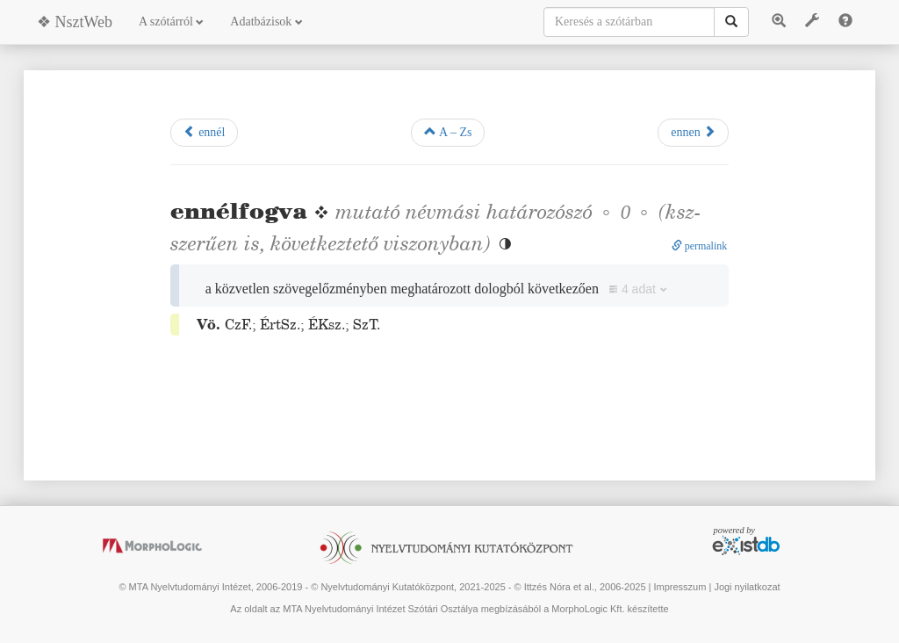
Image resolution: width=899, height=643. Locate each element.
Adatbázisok (266, 21)
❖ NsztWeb (74, 22)
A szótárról (171, 21)
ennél (204, 132)
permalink (700, 246)
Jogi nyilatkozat (747, 587)
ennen (693, 132)
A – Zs (447, 132)
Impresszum (679, 587)
